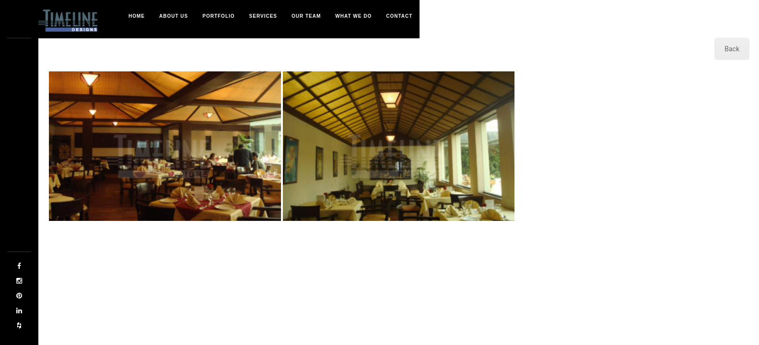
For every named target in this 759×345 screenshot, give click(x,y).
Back (731, 49)
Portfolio (218, 16)
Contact (399, 16)
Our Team (306, 16)
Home (136, 16)
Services (263, 16)
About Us (173, 16)
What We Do (353, 16)
